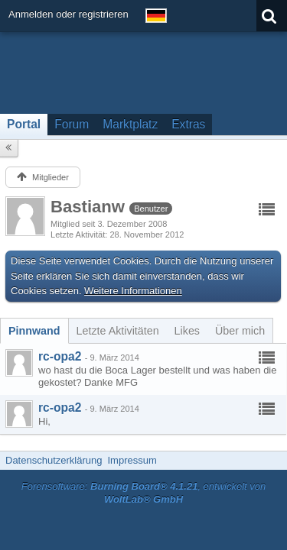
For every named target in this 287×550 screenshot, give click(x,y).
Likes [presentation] (187, 331)
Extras (188, 124)
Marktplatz (130, 124)
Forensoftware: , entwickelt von (143, 492)
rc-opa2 (59, 356)
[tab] (34, 331)
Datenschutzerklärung (53, 460)
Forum (71, 124)
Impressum (131, 460)
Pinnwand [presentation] (34, 331)
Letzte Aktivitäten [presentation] (118, 331)
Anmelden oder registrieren (68, 14)
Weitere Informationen (133, 290)
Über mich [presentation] (240, 331)
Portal (24, 124)
